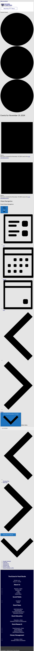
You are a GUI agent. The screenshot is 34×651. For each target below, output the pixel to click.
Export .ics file (6, 566)
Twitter (18, 602)
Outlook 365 (6, 564)
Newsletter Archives (18, 613)
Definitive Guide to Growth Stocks (18, 621)
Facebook (18, 600)
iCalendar (5, 562)
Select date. (24, 425)
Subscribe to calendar (8, 534)
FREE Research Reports (18, 632)
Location (18, 592)
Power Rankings (18, 629)
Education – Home (18, 620)
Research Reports (18, 631)
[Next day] (18, 409)
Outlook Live (6, 565)
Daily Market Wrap (18, 609)
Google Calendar (7, 561)
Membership (18, 590)
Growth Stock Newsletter (18, 611)
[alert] (17, 138)
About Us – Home (18, 588)
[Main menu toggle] (9, 8)
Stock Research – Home (18, 628)
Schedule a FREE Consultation (18, 640)
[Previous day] (18, 360)
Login (18, 591)
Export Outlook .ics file (8, 568)
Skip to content (4, 1)
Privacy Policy (18, 594)
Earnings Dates (18, 610)
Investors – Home (18, 639)
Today (1, 412)
